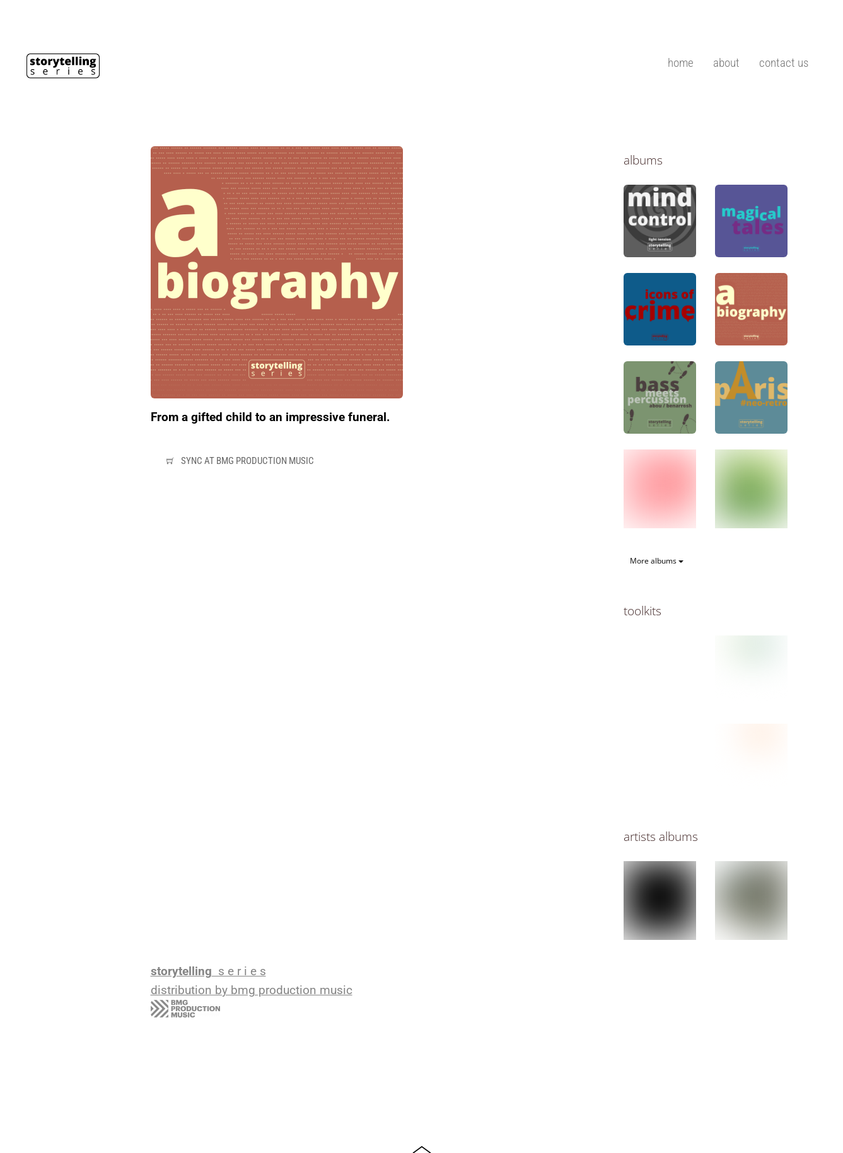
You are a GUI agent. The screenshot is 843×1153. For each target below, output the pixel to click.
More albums (656, 560)
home (681, 63)
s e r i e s (208, 971)
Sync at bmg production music (238, 461)
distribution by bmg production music (251, 990)
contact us (783, 63)
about (726, 63)
